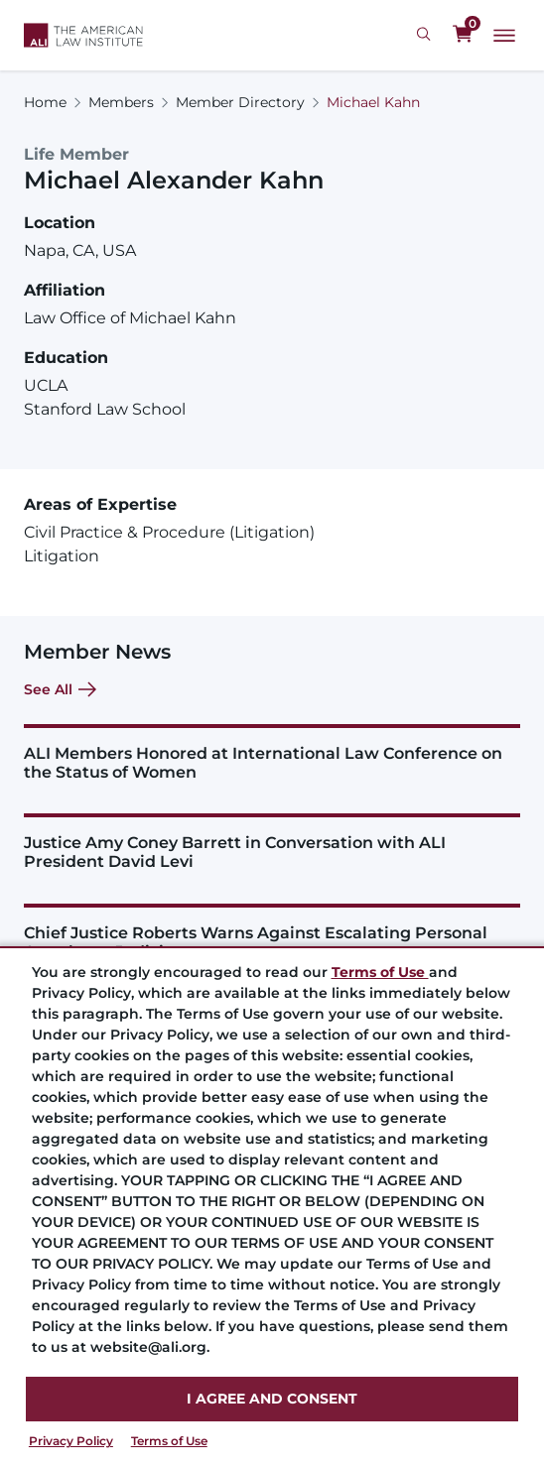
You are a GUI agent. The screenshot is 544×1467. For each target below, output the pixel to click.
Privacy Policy (71, 1440)
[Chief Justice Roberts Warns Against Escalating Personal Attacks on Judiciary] (272, 932)
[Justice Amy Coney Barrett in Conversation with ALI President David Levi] (272, 842)
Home (45, 102)
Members (121, 102)
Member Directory (240, 102)
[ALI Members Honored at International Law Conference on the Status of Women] (272, 753)
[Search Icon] (426, 35)
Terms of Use (169, 1440)
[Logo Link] (83, 35)
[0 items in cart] (462, 35)
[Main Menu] (504, 36)
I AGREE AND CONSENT (272, 1398)
